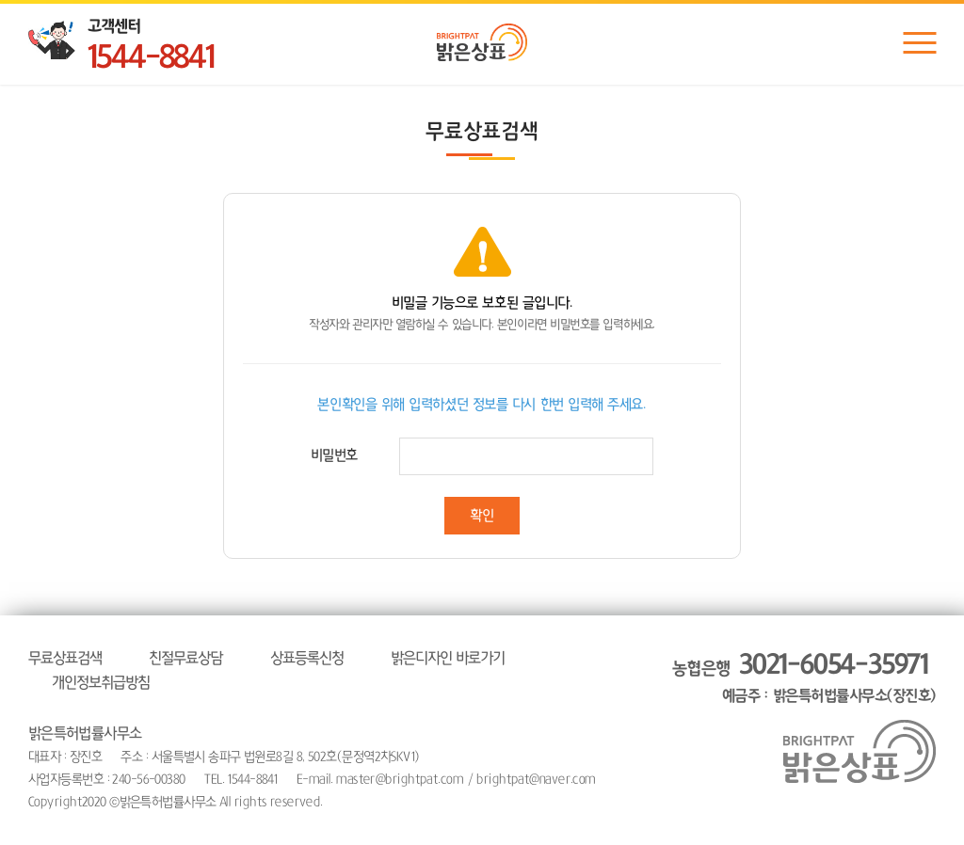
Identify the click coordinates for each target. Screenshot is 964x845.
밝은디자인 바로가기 (448, 657)
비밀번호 (334, 455)
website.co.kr (449, 801)
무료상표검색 (65, 657)
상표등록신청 (307, 657)
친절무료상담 (185, 657)
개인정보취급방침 (101, 682)
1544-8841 (151, 57)
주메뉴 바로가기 (0, 0)
